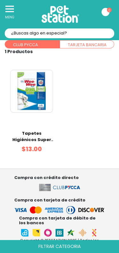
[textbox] (59, 33)
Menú (9, 17)
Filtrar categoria (59, 246)
